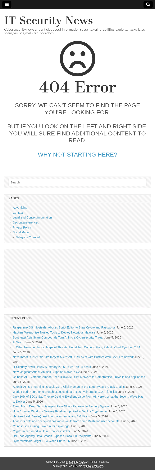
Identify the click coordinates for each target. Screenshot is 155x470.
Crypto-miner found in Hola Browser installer (41, 431)
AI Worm (18, 342)
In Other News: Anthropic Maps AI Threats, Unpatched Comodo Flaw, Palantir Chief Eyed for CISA (76, 347)
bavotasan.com (94, 466)
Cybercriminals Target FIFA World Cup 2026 (41, 441)
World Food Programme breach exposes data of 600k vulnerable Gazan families (65, 391)
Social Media (21, 232)
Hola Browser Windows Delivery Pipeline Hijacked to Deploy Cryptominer (60, 411)
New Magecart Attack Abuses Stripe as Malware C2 (46, 372)
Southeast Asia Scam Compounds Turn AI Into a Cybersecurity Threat (58, 337)
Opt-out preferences (26, 222)
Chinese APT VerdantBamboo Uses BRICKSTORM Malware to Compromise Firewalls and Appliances (79, 377)
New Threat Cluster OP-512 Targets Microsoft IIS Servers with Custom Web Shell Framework (73, 357)
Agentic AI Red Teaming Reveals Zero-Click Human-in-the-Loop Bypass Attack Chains (69, 386)
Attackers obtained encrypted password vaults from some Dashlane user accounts (66, 421)
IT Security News (48, 20)
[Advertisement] (77, 278)
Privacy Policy (22, 227)
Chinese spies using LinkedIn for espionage (41, 426)
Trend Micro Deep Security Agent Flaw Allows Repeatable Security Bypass (61, 406)
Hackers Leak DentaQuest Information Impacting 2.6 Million (51, 416)
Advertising (20, 207)
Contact (18, 212)
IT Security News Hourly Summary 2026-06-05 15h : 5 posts (52, 367)
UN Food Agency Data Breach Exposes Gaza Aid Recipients (52, 436)
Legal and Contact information (32, 217)
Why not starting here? (77, 154)
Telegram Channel (28, 237)
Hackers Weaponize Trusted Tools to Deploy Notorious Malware (54, 332)
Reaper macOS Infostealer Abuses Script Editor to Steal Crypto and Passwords (64, 327)
